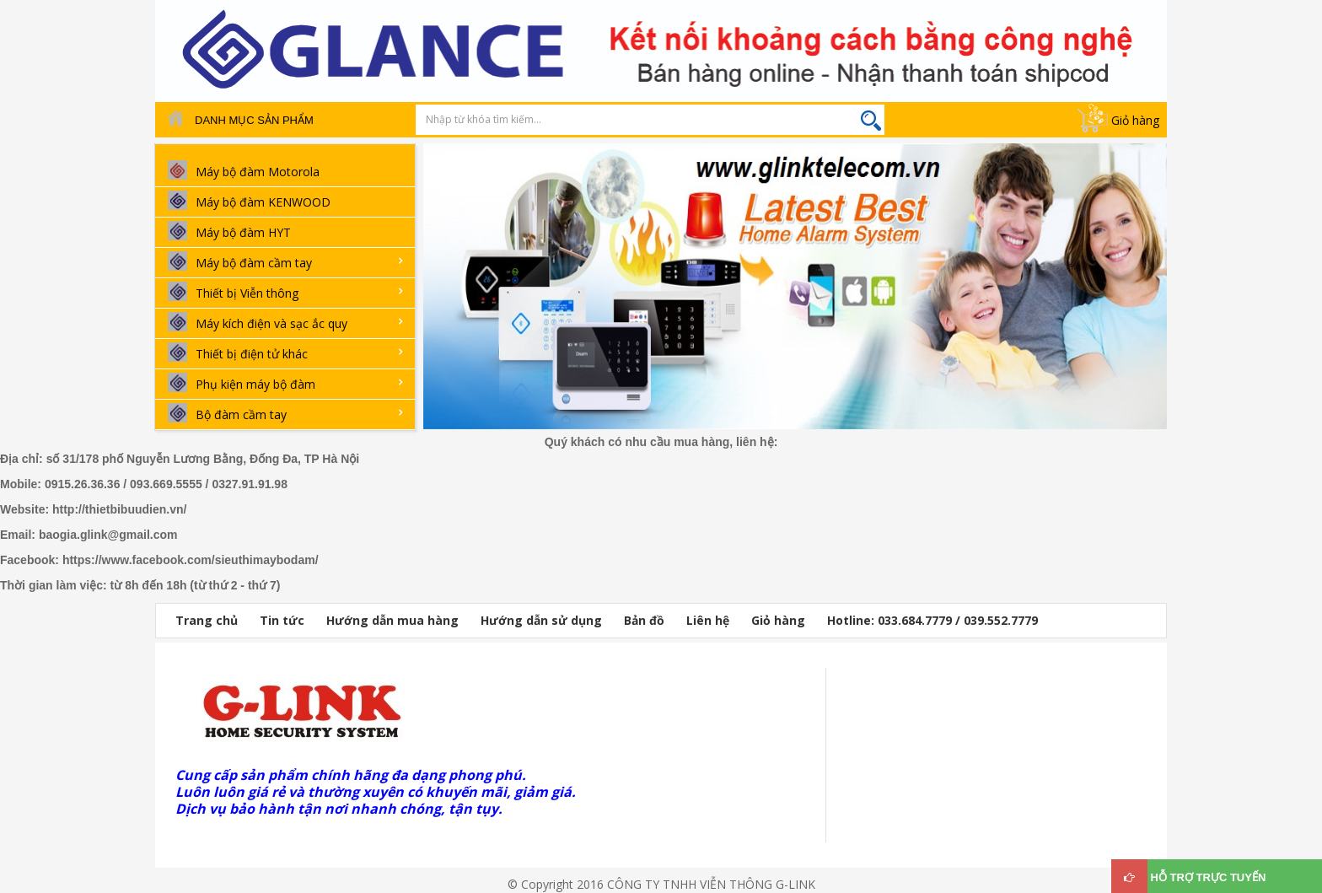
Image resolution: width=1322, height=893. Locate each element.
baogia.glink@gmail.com (108, 534)
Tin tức (282, 620)
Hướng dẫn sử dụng (541, 620)
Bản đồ (644, 620)
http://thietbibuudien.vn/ (119, 509)
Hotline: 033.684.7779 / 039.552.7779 (932, 620)
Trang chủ (206, 620)
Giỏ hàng (1135, 120)
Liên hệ (707, 620)
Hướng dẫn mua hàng (392, 620)
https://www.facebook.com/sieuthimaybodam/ (190, 560)
